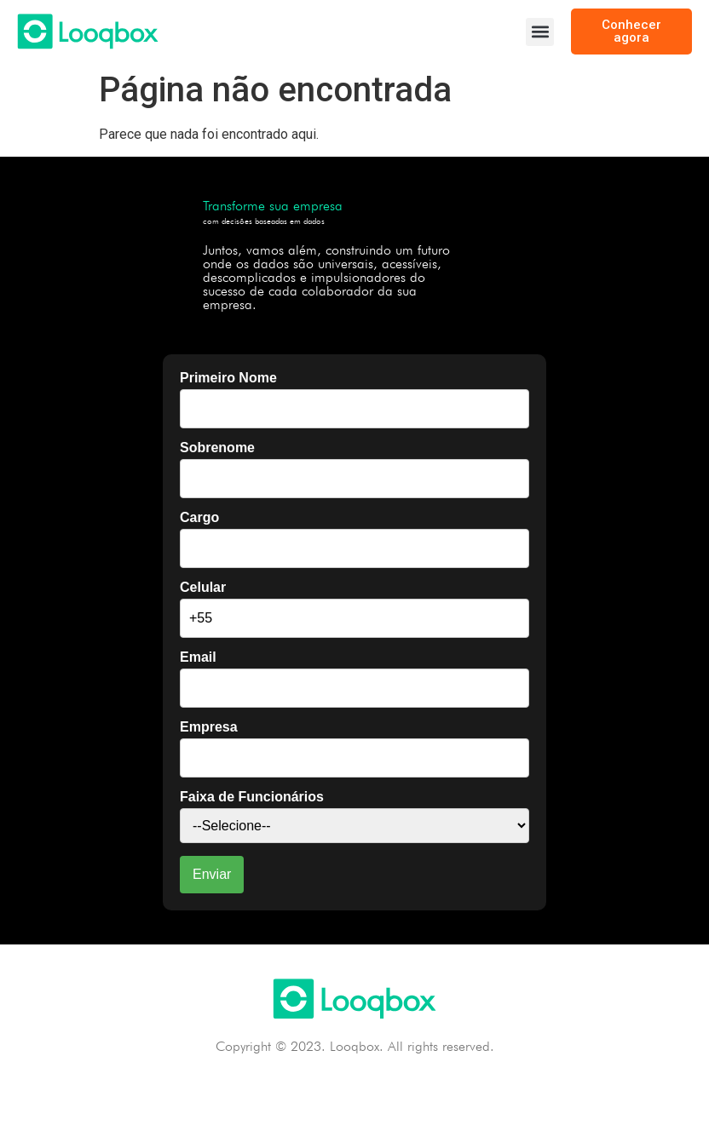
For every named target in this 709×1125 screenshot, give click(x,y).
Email (198, 657)
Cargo (199, 518)
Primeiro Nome (228, 378)
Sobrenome (217, 448)
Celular (203, 587)
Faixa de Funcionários (252, 797)
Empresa (209, 727)
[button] (540, 32)
